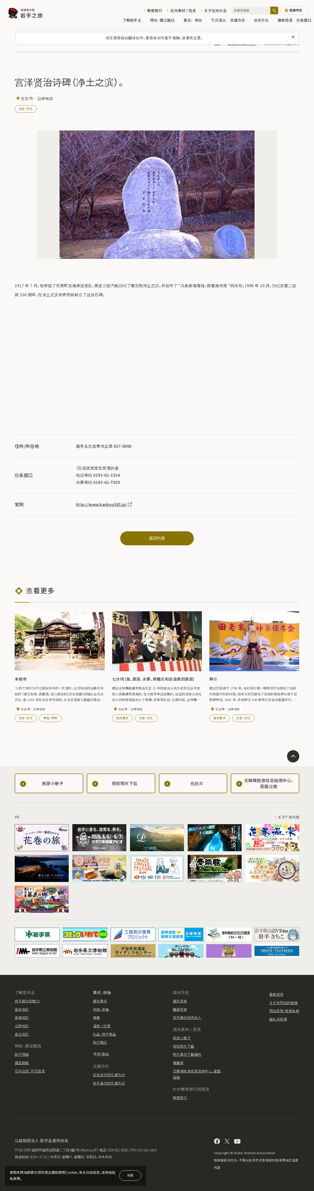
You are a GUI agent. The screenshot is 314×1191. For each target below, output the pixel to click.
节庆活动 (218, 20)
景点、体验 (195, 20)
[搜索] (274, 10)
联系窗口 (304, 20)
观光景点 (122, 718)
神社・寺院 (50, 718)
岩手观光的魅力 (27, 1000)
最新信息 (285, 20)
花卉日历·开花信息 (30, 1071)
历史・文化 (26, 108)
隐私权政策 (278, 1019)
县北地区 (22, 1034)
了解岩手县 (134, 20)
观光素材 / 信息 (183, 10)
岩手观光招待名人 (187, 1017)
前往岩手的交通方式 (109, 1074)
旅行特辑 (22, 1054)
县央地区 (22, 1009)
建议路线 (22, 1062)
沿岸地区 (22, 1025)
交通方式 (240, 20)
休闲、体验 (101, 1009)
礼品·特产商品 (104, 1034)
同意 (130, 1175)
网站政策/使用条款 (284, 1010)
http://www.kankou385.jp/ (104, 504)
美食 (96, 1017)
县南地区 (22, 1017)
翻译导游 (180, 1009)
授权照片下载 (183, 1046)
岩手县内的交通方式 (109, 1083)
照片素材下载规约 (187, 1054)
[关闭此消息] (293, 37)
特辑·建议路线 (165, 20)
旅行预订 (100, 1042)
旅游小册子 (182, 1037)
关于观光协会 (215, 10)
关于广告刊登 (288, 817)
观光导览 (264, 20)
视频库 (178, 1062)
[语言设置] (295, 10)
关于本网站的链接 (283, 1002)
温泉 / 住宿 (101, 1025)
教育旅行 (154, 10)
